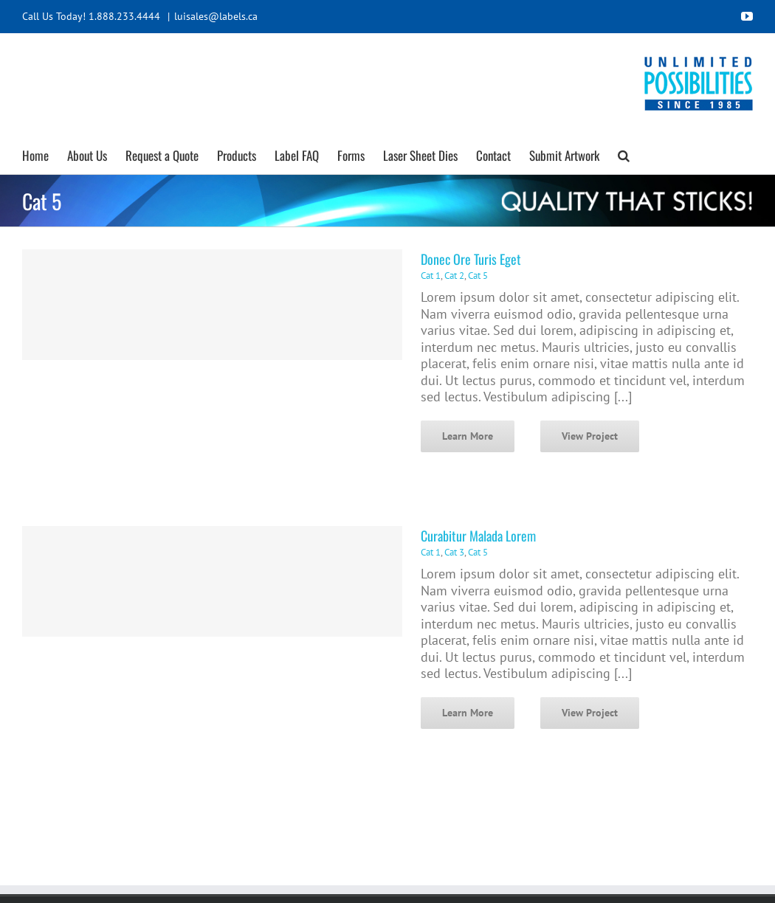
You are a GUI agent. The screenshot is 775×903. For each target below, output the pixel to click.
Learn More (467, 436)
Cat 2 (454, 275)
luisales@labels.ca (216, 16)
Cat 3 (454, 552)
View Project (590, 436)
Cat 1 (431, 275)
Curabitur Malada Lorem (478, 535)
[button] (624, 153)
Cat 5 (478, 275)
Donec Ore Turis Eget (471, 259)
